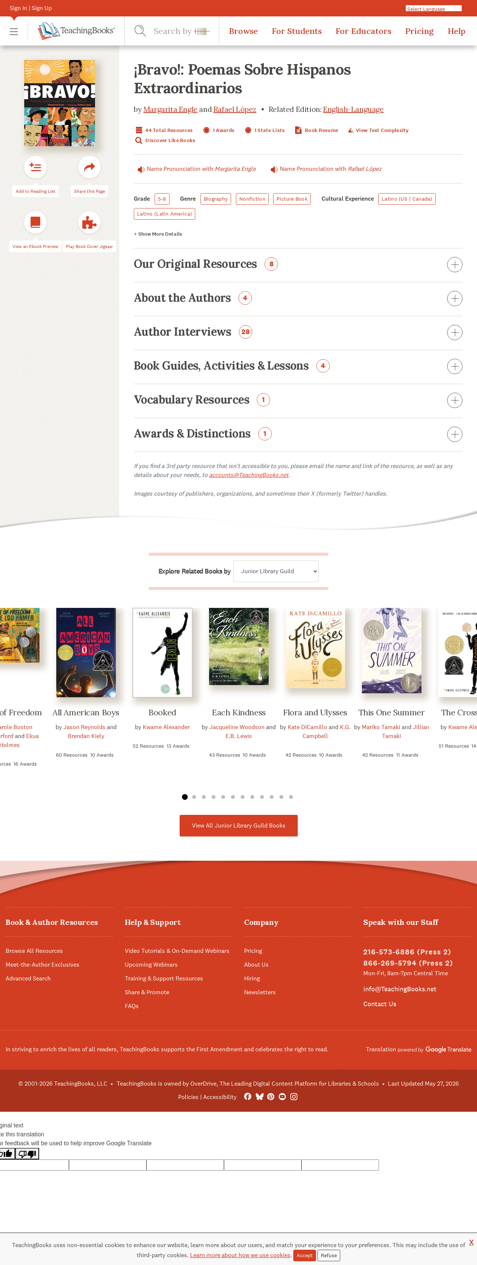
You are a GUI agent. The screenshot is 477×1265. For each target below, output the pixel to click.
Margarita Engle (170, 109)
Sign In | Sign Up (31, 8)
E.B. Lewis (238, 736)
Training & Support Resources (164, 978)
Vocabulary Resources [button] (298, 401)
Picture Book (292, 198)
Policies (188, 1097)
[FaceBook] (248, 1097)
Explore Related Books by (194, 571)
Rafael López (235, 109)
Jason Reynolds (84, 727)
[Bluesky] (259, 1097)
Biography (216, 198)
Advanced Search (28, 978)
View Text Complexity (377, 130)
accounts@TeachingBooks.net (248, 475)
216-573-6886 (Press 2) (407, 952)
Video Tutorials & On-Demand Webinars (177, 951)
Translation (418, 1049)
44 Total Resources (163, 130)
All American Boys (86, 712)
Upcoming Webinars (151, 965)
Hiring (252, 978)
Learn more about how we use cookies (240, 1255)
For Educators (363, 31)
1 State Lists (264, 130)
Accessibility (220, 1097)
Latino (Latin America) (164, 213)
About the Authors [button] (298, 299)
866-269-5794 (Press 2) (408, 963)
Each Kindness (238, 712)
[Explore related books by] (276, 571)
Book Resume (315, 130)
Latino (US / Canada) (407, 198)
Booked (162, 712)
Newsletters (260, 992)
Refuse (329, 1255)
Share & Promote (147, 992)
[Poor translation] (27, 1153)
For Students (297, 31)
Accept (305, 1255)
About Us (256, 965)
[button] (14, 31)
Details (158, 234)
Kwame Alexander (166, 727)
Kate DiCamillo (307, 727)
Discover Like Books (165, 140)
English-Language (353, 109)
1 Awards (218, 130)
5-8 (162, 198)
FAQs (132, 1006)
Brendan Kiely (86, 736)
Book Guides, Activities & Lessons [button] (298, 367)
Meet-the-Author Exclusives (42, 965)
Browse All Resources (34, 951)
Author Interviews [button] (298, 333)
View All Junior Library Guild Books (238, 825)
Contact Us (379, 1003)
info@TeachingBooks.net (399, 989)
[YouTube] (282, 1097)
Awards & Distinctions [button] (298, 435)
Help (456, 31)
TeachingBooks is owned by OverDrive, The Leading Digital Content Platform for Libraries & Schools (248, 1083)
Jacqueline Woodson (237, 727)
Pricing (419, 31)
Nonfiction (252, 198)
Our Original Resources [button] (298, 265)
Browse (243, 31)
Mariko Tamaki (381, 727)
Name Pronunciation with (195, 168)
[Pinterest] (271, 1097)
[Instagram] (294, 1097)
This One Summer (391, 712)
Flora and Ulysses (315, 712)
